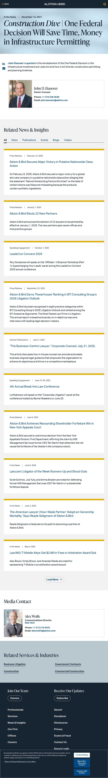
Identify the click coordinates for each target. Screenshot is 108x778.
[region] (54, 764)
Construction (11, 671)
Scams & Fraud (62, 736)
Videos (67, 140)
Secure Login (61, 749)
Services (13, 716)
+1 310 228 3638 (50, 97)
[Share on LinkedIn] (3, 63)
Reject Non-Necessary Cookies (81, 763)
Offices (12, 736)
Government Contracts (68, 664)
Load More (52, 579)
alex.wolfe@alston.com (44, 631)
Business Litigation (15, 664)
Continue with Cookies (82, 772)
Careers (12, 742)
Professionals (15, 710)
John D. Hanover (46, 88)
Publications (29, 140)
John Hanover (16, 63)
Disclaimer (60, 716)
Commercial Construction (69, 671)
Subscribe (62, 698)
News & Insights (17, 723)
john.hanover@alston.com (54, 100)
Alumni (58, 710)
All (5, 140)
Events (44, 140)
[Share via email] (3, 68)
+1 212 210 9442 (41, 628)
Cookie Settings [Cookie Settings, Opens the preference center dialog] (82, 755)
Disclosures (61, 723)
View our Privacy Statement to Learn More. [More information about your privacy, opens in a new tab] (20, 762)
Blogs (56, 140)
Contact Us (60, 742)
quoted (30, 63)
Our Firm (13, 729)
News (15, 140)
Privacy (58, 729)
